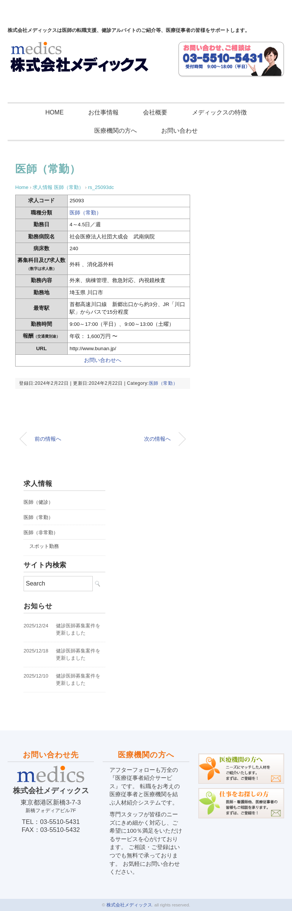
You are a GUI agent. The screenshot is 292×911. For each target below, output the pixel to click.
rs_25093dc (101, 187)
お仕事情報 (103, 112)
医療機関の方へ (115, 130)
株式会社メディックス (129, 905)
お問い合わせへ (102, 360)
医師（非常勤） (41, 532)
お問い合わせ (179, 130)
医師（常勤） (47, 169)
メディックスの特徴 (219, 112)
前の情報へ (48, 439)
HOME (54, 112)
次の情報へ (157, 439)
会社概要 (155, 112)
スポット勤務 (44, 546)
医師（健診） (38, 502)
